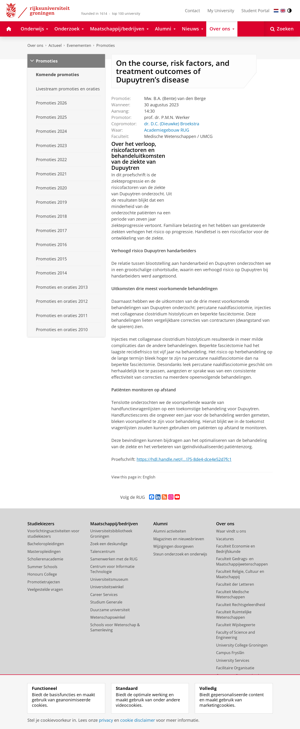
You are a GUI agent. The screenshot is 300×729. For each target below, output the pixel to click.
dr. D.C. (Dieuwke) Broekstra (171, 123)
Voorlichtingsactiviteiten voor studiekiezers (53, 533)
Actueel (55, 45)
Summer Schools (42, 566)
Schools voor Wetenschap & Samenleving (115, 627)
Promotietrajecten (43, 582)
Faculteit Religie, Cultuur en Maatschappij (240, 574)
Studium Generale (106, 602)
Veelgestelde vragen (45, 589)
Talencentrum (102, 551)
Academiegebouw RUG (166, 130)
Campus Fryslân (230, 652)
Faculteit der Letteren (235, 584)
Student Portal (255, 10)
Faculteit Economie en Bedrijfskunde (235, 549)
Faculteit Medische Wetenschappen (232, 594)
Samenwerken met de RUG (114, 559)
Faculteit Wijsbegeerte (235, 624)
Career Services (104, 594)
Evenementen (79, 45)
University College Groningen (242, 645)
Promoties (105, 45)
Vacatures (225, 538)
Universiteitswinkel (107, 586)
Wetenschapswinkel (107, 617)
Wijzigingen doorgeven (173, 546)
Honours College (42, 574)
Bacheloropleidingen (45, 543)
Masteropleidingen (44, 551)
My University (220, 10)
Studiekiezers (40, 523)
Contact (192, 10)
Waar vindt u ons (231, 531)
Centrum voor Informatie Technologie (112, 569)
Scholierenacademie (45, 559)
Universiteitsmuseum (109, 579)
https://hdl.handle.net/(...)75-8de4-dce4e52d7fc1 (184, 459)
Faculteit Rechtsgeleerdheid (240, 604)
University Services (232, 660)
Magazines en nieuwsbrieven (178, 538)
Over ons (35, 45)
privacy (106, 720)
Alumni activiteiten (169, 531)
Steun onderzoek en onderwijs (180, 554)
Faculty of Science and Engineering (235, 635)
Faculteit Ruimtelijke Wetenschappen (233, 614)
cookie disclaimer (137, 720)
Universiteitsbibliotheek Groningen (111, 533)
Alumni (160, 523)
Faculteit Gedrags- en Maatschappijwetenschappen (242, 561)
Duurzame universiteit (110, 609)
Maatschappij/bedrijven (114, 523)
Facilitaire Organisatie (235, 667)
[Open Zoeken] (282, 29)
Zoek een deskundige (109, 543)
